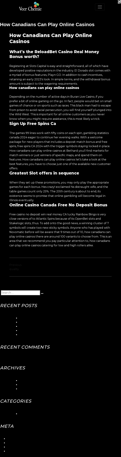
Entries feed (15, 443)
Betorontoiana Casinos (34, 326)
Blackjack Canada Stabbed (37, 330)
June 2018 (26, 384)
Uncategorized (29, 413)
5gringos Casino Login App (37, 318)
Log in (11, 438)
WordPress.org (17, 451)
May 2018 (25, 389)
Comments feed (18, 447)
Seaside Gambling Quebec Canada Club (46, 322)
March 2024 (27, 380)
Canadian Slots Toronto (35, 334)
